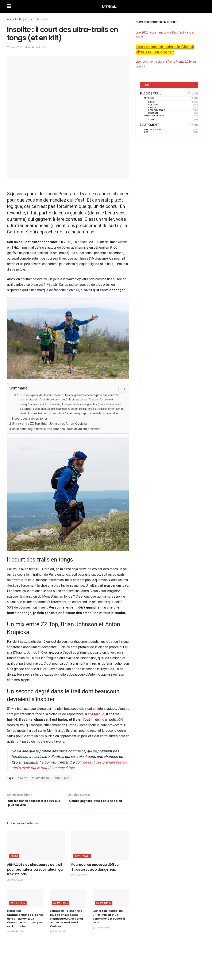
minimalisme (41, 778)
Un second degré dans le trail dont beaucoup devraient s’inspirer (56, 429)
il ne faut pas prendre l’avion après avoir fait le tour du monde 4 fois (69, 765)
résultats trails (156, 110)
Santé (151, 120)
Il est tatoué (94, 714)
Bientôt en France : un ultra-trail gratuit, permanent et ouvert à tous (109, 918)
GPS (146, 132)
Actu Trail (42, 19)
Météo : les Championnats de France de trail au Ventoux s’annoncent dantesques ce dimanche (25, 920)
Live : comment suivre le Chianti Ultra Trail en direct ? (165, 49)
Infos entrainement (154, 116)
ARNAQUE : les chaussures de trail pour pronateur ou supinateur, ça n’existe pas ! (35, 871)
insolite (22, 778)
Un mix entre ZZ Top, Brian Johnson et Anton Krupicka (49, 424)
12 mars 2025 (15, 47)
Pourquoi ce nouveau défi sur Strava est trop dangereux (95, 869)
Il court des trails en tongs (30, 418)
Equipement (149, 125)
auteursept (62, 778)
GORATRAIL (153, 105)
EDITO (14, 858)
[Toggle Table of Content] (120, 389)
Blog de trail (26, 19)
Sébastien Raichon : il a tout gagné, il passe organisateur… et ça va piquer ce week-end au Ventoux (66, 920)
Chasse (152, 108)
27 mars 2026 (101, 929)
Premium (153, 113)
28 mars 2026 (15, 881)
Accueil (11, 19)
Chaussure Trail (152, 130)
